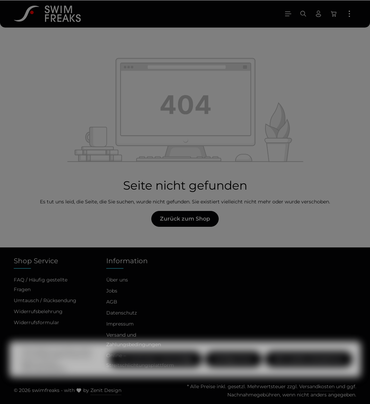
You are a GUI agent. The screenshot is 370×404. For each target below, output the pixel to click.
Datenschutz (121, 313)
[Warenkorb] (334, 14)
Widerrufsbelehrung (38, 311)
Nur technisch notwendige (156, 371)
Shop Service (36, 261)
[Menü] (288, 14)
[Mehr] (349, 14)
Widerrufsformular (36, 322)
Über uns (117, 280)
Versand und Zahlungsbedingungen (133, 340)
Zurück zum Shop (185, 218)
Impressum (120, 324)
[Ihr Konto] (318, 14)
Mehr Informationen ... (45, 380)
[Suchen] (303, 14)
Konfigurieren (233, 371)
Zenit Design (105, 390)
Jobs (111, 291)
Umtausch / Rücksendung (45, 300)
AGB (111, 302)
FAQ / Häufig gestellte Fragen (40, 285)
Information (127, 261)
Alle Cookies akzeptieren (308, 371)
